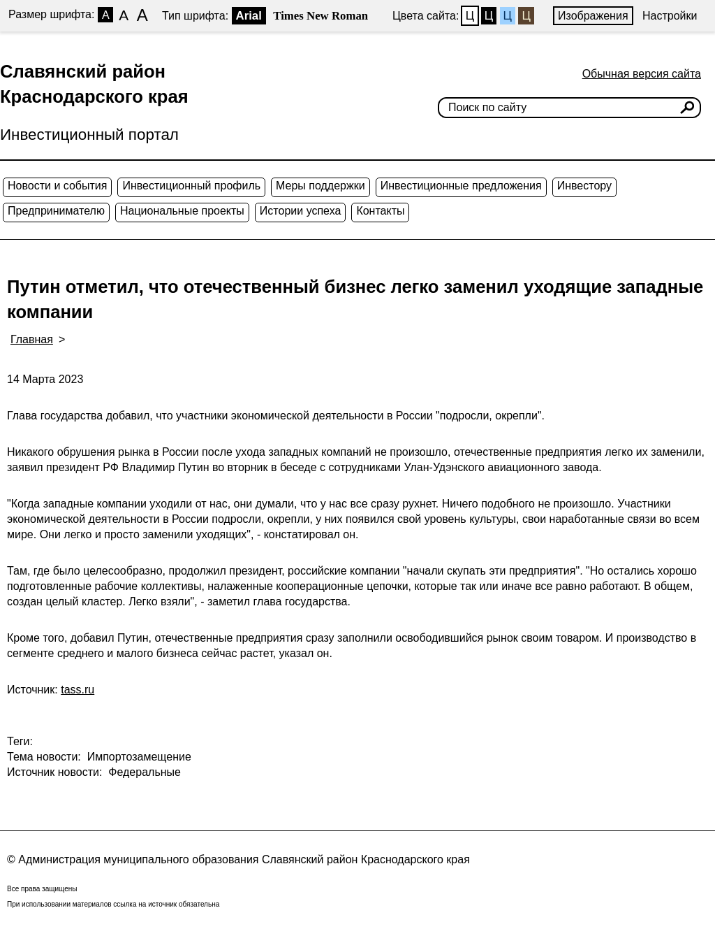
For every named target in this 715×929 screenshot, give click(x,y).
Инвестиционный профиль (191, 186)
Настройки (669, 16)
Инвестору (584, 186)
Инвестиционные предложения (461, 186)
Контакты (380, 211)
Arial (249, 15)
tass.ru (77, 690)
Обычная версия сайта (641, 74)
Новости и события (57, 186)
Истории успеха (300, 211)
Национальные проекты (182, 211)
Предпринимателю (56, 211)
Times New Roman (320, 15)
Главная (31, 339)
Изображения (593, 16)
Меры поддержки (320, 186)
